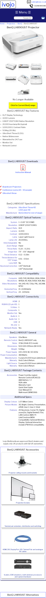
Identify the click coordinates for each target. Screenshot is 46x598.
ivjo (8, 4)
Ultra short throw (9, 193)
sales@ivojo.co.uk (36, 2)
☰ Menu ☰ (23, 12)
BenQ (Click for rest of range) (30, 213)
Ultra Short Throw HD (27, 207)
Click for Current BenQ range (23, 105)
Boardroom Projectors (11, 187)
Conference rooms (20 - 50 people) (17, 190)
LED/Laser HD (24, 210)
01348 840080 (37, 6)
